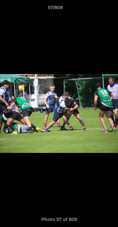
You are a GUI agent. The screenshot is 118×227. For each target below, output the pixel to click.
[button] (95, 9)
